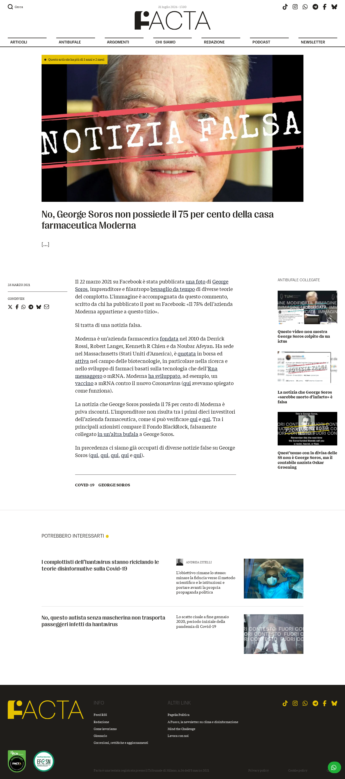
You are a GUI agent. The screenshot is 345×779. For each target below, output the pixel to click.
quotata (187, 353)
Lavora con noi (178, 735)
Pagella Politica (179, 714)
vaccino (84, 383)
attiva (82, 361)
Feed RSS (100, 714)
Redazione (101, 721)
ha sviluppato (164, 376)
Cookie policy (297, 770)
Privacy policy (258, 770)
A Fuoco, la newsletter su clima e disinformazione (203, 721)
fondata (169, 338)
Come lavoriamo (105, 728)
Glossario (100, 735)
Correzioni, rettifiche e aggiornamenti (121, 742)
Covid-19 (84, 485)
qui (187, 383)
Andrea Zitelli (199, 562)
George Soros (114, 485)
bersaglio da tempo (172, 289)
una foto (195, 281)
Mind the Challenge (181, 728)
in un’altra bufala (118, 434)
